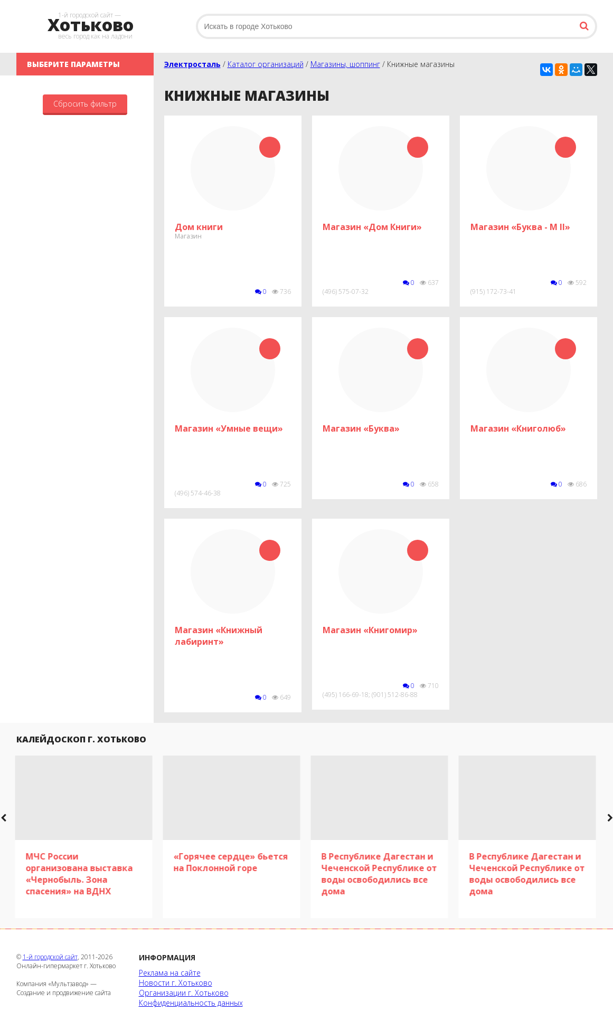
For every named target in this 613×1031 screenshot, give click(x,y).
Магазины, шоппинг (345, 64)
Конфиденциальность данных (191, 1003)
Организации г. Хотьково (184, 993)
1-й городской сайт (50, 956)
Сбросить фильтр (85, 104)
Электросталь (192, 64)
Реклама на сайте (170, 973)
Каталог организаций (266, 64)
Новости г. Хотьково (175, 983)
